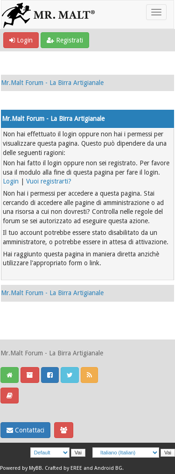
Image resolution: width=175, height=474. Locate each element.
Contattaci (25, 430)
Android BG (108, 468)
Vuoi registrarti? (48, 181)
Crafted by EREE (63, 468)
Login (21, 40)
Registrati (65, 40)
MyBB (35, 468)
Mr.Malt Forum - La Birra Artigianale (52, 82)
